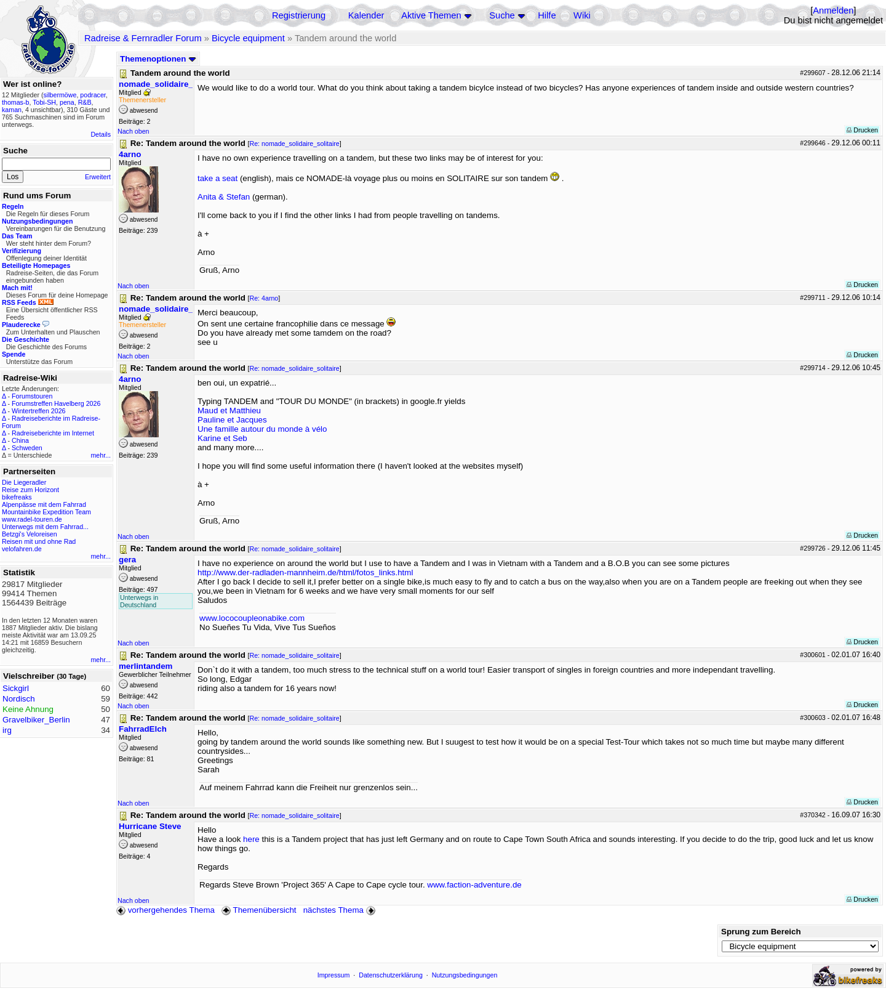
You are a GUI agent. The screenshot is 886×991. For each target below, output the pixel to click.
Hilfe (547, 15)
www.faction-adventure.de (474, 884)
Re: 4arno (263, 298)
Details (100, 134)
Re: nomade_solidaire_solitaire (294, 143)
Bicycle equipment (248, 38)
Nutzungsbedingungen (465, 975)
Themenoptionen (158, 58)
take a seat (217, 178)
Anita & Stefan (224, 196)
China (20, 440)
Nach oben (134, 131)
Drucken (862, 130)
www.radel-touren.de (32, 519)
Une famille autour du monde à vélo (262, 429)
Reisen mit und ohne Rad (39, 541)
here (251, 839)
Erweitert (98, 176)
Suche (502, 15)
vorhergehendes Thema (165, 910)
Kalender (366, 15)
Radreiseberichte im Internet (53, 433)
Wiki (582, 15)
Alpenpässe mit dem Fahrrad (44, 504)
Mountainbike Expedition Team (46, 512)
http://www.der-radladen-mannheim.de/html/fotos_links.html (305, 572)
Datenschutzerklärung (391, 975)
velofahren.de (22, 548)
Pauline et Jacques (232, 419)
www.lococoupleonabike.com (252, 618)
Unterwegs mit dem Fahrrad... (45, 526)
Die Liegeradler (24, 482)
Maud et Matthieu (229, 410)
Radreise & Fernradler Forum (143, 38)
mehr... (100, 455)
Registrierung (298, 15)
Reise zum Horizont (30, 489)
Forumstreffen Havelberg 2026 (56, 403)
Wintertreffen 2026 (38, 411)
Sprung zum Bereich (761, 931)
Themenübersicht (259, 910)
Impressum (333, 975)
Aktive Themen (431, 15)
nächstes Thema (340, 910)
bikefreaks (17, 497)
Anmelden (833, 10)
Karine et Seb (222, 438)
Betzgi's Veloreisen (29, 534)
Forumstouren (32, 396)
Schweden (27, 447)
